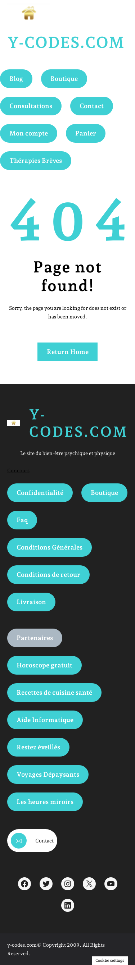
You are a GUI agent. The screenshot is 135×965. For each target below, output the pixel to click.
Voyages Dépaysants (48, 774)
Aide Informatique (45, 719)
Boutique (64, 78)
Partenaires (35, 638)
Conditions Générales (49, 547)
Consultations (30, 106)
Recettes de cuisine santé (54, 692)
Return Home (68, 351)
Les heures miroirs (45, 801)
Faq (22, 520)
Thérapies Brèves (35, 160)
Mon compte (28, 133)
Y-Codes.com (65, 42)
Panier (85, 133)
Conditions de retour (48, 574)
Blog (16, 78)
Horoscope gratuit (44, 665)
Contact (92, 106)
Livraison (31, 602)
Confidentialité (40, 492)
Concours (18, 470)
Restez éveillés (38, 747)
